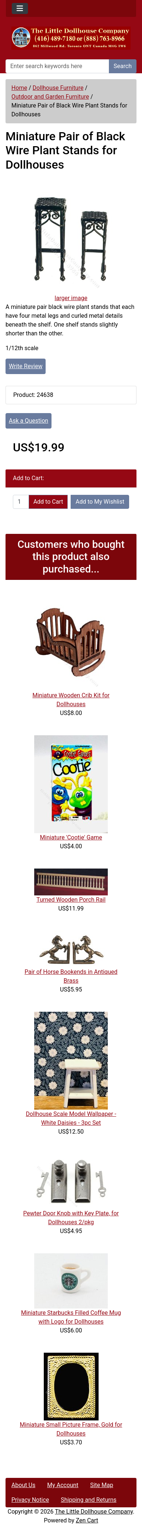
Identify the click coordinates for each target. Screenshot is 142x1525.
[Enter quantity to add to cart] (21, 502)
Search (123, 66)
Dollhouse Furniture (58, 87)
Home (19, 87)
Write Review (25, 366)
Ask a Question (28, 420)
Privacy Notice (30, 1499)
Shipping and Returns (88, 1499)
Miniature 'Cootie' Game (71, 837)
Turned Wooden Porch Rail (71, 899)
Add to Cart (48, 501)
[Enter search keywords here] (57, 66)
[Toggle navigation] (20, 8)
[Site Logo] (71, 38)
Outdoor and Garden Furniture (50, 96)
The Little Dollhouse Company (94, 1511)
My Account (62, 1485)
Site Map (101, 1485)
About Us (23, 1485)
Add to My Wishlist (99, 501)
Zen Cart (87, 1520)
